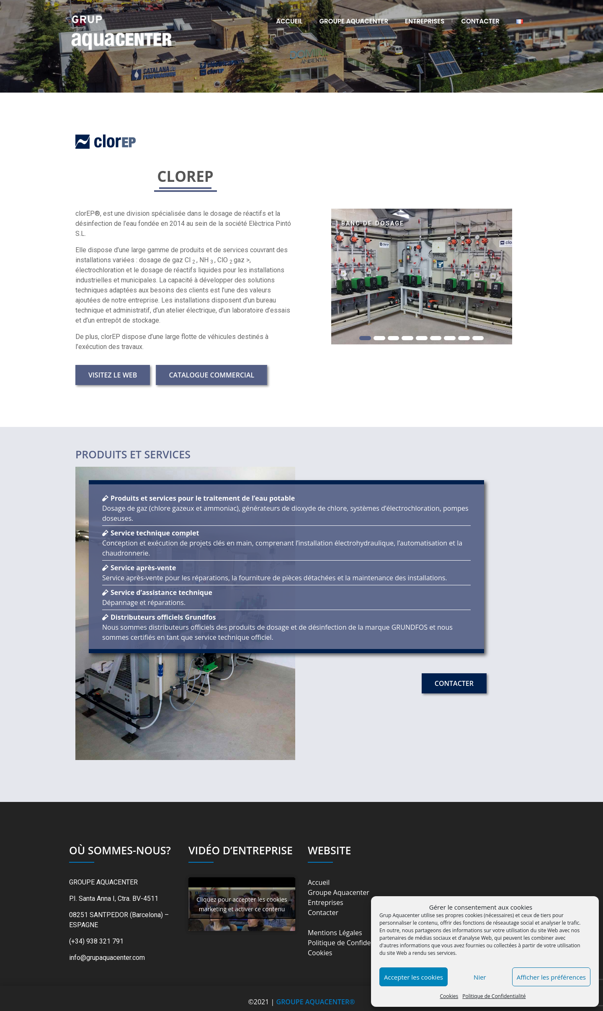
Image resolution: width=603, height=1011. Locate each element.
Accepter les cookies (413, 977)
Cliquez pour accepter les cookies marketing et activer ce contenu (241, 904)
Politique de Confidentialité (494, 996)
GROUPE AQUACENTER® (315, 1001)
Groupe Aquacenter (354, 21)
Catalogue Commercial (211, 375)
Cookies (449, 996)
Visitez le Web (112, 375)
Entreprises (424, 21)
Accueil (289, 21)
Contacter (480, 21)
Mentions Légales (335, 932)
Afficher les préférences (551, 977)
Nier (480, 977)
